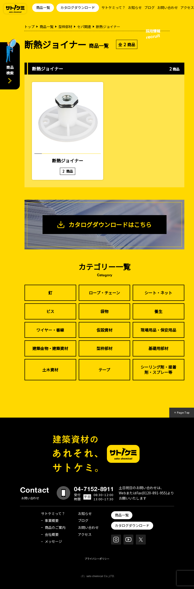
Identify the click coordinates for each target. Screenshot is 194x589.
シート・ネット (158, 293)
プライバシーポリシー (97, 558)
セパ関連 (84, 26)
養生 (158, 311)
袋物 (104, 311)
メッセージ (53, 541)
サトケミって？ (113, 7)
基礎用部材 (158, 348)
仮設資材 (104, 330)
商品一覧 (43, 7)
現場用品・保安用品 (158, 330)
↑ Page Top (182, 412)
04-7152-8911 (94, 488)
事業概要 (52, 520)
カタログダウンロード (77, 7)
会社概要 (52, 534)
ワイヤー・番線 (50, 330)
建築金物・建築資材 (50, 348)
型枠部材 (65, 26)
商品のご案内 (55, 527)
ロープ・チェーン (104, 293)
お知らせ (135, 7)
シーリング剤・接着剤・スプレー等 (158, 369)
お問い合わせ (167, 7)
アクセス (187, 7)
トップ (29, 26)
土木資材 (50, 370)
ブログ (149, 7)
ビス (50, 311)
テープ (104, 370)
